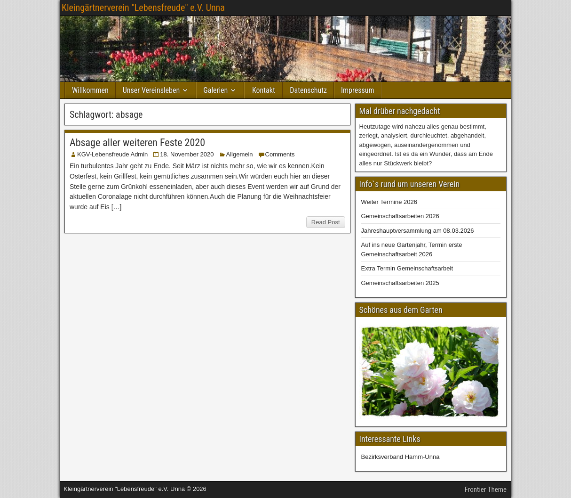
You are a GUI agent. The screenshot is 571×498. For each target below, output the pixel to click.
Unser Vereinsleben (151, 90)
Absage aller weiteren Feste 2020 (137, 142)
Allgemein (239, 154)
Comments (280, 154)
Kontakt (263, 90)
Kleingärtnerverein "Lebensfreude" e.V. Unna (143, 7)
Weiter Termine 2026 (389, 201)
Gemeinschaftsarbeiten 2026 (400, 216)
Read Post (325, 222)
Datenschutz (308, 90)
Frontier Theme (486, 489)
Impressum (357, 90)
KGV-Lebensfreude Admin (112, 154)
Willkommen (90, 90)
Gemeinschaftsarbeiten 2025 (400, 282)
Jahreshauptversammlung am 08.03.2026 (417, 230)
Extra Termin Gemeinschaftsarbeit (407, 268)
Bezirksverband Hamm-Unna (400, 456)
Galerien (215, 90)
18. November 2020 (187, 154)
